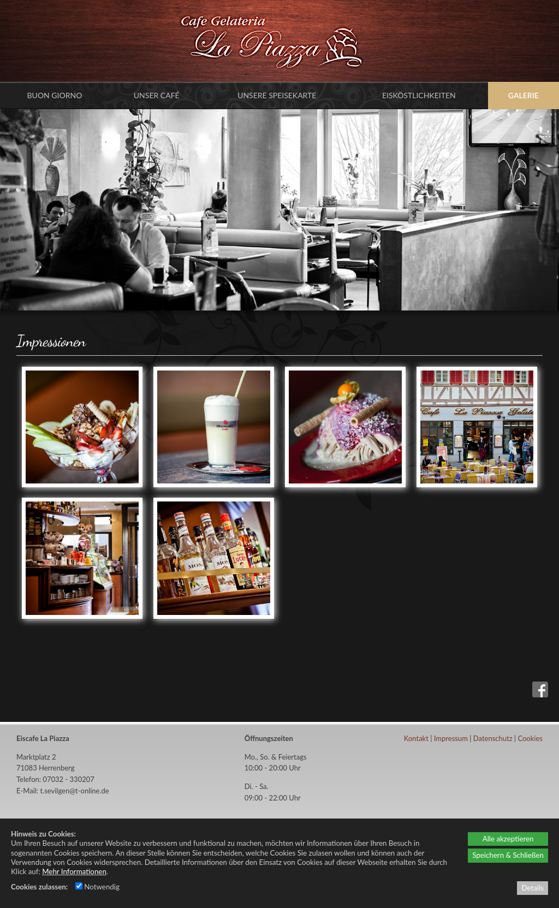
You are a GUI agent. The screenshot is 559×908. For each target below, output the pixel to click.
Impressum (451, 738)
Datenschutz (493, 738)
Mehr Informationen (74, 871)
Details (532, 887)
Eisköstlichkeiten (419, 95)
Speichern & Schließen (508, 855)
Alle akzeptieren (508, 838)
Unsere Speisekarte (276, 95)
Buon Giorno (54, 95)
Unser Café (157, 95)
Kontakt (416, 738)
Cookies (530, 738)
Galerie (523, 95)
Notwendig (97, 886)
